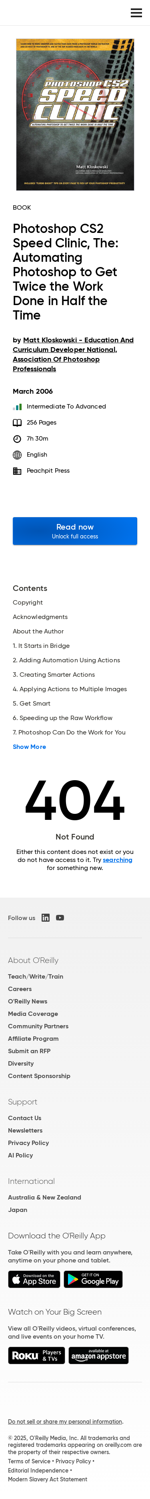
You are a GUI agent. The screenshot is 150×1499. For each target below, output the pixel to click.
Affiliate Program (33, 1038)
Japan (17, 1210)
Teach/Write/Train (35, 976)
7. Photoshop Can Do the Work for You (69, 732)
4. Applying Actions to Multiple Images (70, 689)
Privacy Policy (28, 1143)
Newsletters (25, 1130)
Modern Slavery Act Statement (47, 1479)
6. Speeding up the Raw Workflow (62, 718)
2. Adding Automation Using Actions (66, 660)
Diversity (21, 1063)
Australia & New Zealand (44, 1197)
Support (23, 1102)
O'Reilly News (27, 1001)
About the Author (38, 631)
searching (117, 860)
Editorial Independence (38, 1470)
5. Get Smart (31, 703)
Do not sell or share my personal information (65, 1421)
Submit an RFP (29, 1051)
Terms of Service (29, 1461)
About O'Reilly (33, 960)
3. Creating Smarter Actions (54, 675)
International (31, 1181)
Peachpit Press (48, 470)
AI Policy (20, 1155)
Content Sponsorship (39, 1076)
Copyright (28, 602)
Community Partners (38, 1026)
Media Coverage (33, 1013)
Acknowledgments (40, 617)
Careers (20, 989)
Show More (29, 747)
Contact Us (24, 1118)
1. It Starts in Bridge (41, 646)
